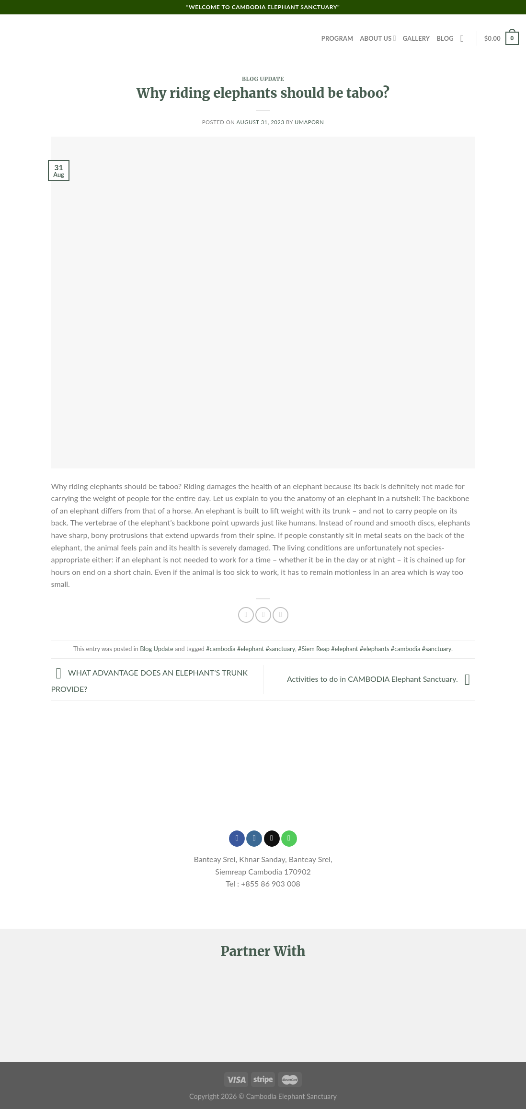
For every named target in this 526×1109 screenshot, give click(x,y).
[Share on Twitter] (263, 615)
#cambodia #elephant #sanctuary (250, 649)
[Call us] (289, 838)
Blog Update (263, 79)
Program (337, 38)
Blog (444, 38)
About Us (378, 38)
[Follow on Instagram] (254, 838)
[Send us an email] (272, 838)
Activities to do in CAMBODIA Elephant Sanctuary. (381, 678)
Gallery (416, 38)
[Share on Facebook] (246, 615)
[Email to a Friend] (280, 615)
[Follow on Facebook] (237, 838)
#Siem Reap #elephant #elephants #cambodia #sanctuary (374, 649)
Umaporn (309, 122)
